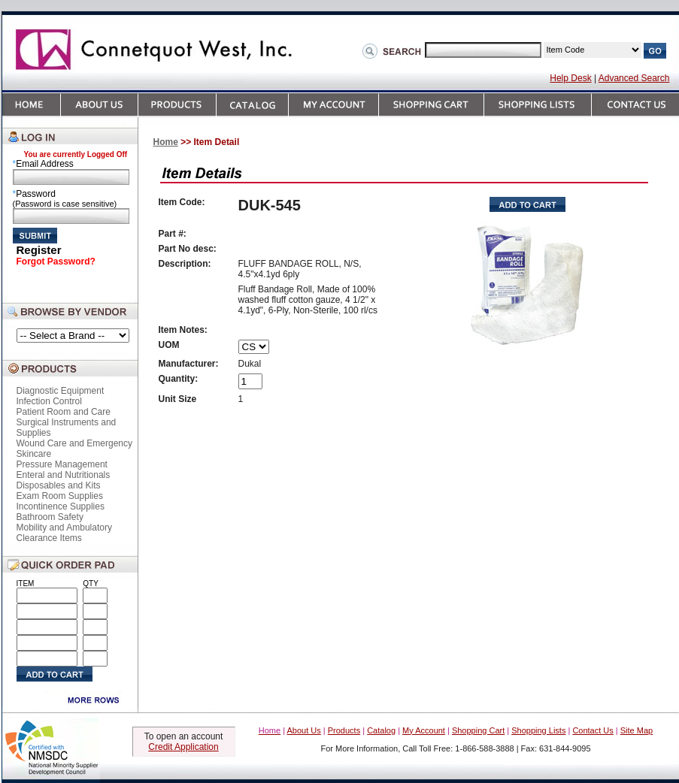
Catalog (381, 730)
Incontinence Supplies (61, 506)
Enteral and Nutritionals (64, 475)
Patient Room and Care (64, 412)
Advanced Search (634, 78)
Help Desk (570, 78)
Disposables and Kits (59, 485)
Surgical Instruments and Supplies (67, 427)
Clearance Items (49, 538)
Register (39, 249)
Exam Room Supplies (60, 496)
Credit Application (183, 747)
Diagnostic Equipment (61, 390)
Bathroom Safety (50, 517)
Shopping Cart (478, 730)
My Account (423, 730)
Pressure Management (62, 464)
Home (165, 142)
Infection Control (49, 401)
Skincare (34, 454)
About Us (304, 730)
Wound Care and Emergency (75, 443)
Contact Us (592, 730)
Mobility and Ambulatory (64, 527)
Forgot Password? (56, 261)
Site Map (636, 730)
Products (344, 730)
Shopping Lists (538, 730)
